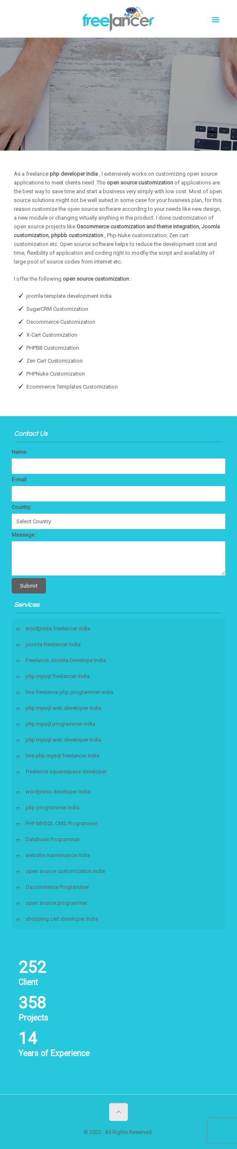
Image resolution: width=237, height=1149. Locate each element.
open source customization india (65, 871)
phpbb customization (77, 235)
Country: (21, 507)
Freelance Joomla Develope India (65, 660)
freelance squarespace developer (66, 771)
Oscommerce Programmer (57, 887)
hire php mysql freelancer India (62, 755)
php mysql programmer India (60, 724)
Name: (19, 452)
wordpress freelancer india (57, 628)
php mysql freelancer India (57, 676)
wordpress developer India (57, 791)
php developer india (74, 174)
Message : (24, 535)
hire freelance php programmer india (69, 692)
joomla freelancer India (53, 644)
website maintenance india (57, 855)
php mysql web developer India (63, 708)
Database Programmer (52, 839)
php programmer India (52, 807)
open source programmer (56, 903)
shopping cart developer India (61, 919)
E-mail (19, 479)
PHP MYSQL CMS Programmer (61, 823)
